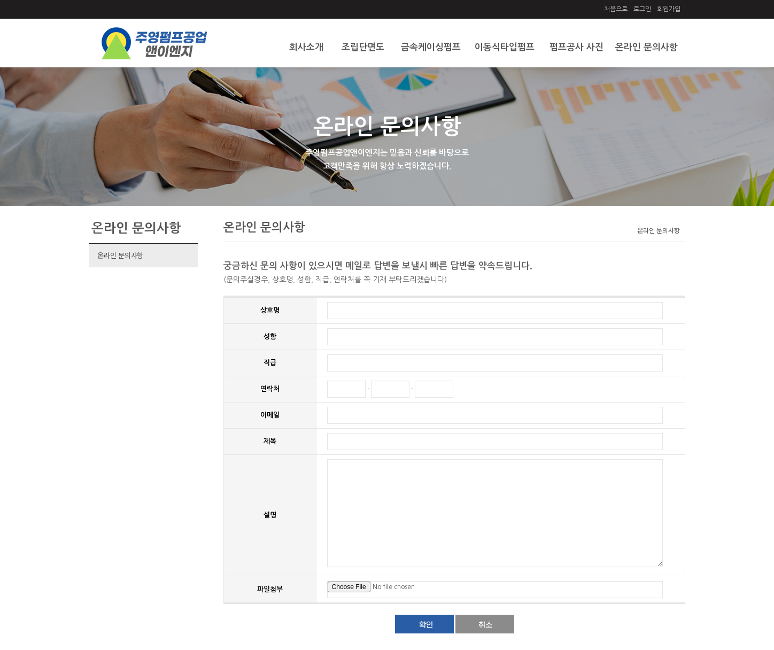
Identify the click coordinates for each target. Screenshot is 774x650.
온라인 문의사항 (646, 47)
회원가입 (668, 9)
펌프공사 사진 (576, 47)
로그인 (642, 9)
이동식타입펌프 (505, 47)
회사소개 (306, 47)
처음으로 (616, 9)
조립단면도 (363, 47)
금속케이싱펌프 (431, 47)
